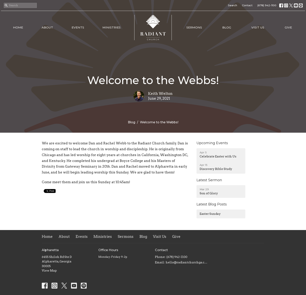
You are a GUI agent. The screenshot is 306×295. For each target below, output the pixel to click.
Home (18, 27)
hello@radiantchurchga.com (187, 262)
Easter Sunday (210, 214)
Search (232, 5)
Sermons (194, 27)
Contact (247, 5)
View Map (49, 270)
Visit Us (257, 27)
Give (288, 27)
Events (78, 27)
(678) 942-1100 (266, 5)
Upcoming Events (212, 143)
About (47, 27)
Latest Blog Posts (212, 204)
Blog (226, 27)
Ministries (111, 27)
